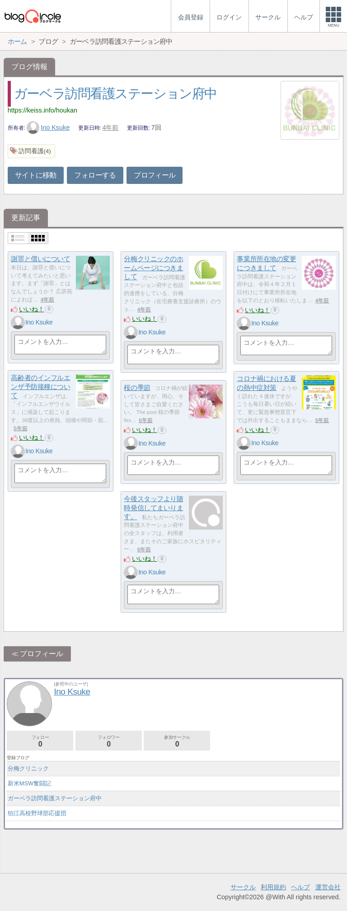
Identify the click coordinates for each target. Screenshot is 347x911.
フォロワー (108, 741)
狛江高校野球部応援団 (37, 813)
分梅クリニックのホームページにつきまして (153, 267)
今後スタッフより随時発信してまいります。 (153, 507)
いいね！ (31, 309)
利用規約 (273, 887)
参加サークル (177, 741)
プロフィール (154, 175)
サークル (243, 887)
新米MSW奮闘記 (29, 783)
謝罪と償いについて (40, 259)
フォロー (40, 741)
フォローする (95, 175)
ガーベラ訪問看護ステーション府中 (115, 93)
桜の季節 (137, 387)
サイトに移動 (35, 175)
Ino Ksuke (48, 127)
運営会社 (328, 887)
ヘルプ (300, 887)
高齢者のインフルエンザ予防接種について (40, 386)
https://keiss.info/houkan (42, 110)
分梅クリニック (28, 768)
